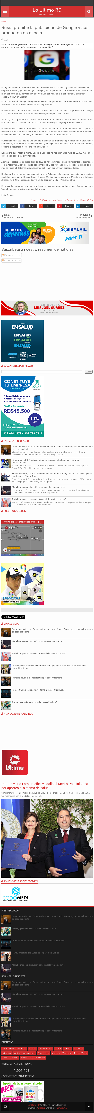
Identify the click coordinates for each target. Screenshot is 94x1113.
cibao (46, 1053)
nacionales (21, 1048)
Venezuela (66, 1053)
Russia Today (73, 200)
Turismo (67, 1048)
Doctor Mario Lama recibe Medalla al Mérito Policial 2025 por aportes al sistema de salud (44, 786)
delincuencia (26, 1057)
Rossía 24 (61, 200)
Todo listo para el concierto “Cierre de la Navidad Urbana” (39, 499)
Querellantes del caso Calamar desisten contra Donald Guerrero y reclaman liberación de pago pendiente (52, 447)
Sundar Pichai (86, 200)
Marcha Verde (80, 1053)
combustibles (29, 1053)
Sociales (32, 1048)
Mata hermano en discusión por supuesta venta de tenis (38, 487)
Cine (40, 1053)
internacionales (45, 1048)
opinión (58, 1048)
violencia (56, 1053)
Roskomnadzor (49, 200)
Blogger (41, 1108)
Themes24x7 (61, 1108)
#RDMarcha (39, 1057)
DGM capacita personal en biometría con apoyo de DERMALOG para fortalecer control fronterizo (49, 1019)
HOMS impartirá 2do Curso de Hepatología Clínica (35, 953)
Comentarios (9, 260)
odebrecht (7, 1053)
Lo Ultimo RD (47, 10)
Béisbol (15, 1057)
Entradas (7, 255)
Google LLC (36, 200)
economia (78, 1048)
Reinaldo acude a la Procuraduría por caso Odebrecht (37, 678)
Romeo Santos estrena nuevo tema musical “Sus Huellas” (39, 690)
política (17, 1053)
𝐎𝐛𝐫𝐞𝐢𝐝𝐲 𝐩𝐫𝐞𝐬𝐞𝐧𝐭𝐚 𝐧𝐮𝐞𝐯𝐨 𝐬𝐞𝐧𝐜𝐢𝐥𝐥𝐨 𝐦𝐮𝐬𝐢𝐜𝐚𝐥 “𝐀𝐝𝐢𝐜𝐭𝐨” (34, 702)
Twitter (6, 1057)
